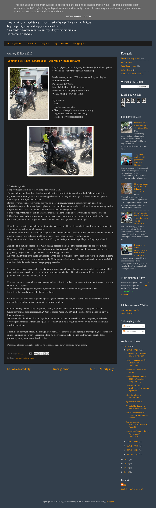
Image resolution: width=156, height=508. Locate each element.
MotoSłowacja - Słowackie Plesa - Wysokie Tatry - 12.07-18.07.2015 (141, 218)
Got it (87, 16)
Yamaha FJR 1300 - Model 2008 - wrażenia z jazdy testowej (43, 60)
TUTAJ (145, 282)
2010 (126, 346)
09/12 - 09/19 (133, 446)
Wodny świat (126, 62)
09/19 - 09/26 (133, 450)
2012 (126, 463)
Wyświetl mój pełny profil (132, 489)
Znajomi (45, 43)
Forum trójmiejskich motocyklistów (130, 311)
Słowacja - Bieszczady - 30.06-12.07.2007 (136, 354)
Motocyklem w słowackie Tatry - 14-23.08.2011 (141, 125)
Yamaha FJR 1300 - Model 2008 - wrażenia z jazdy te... (137, 388)
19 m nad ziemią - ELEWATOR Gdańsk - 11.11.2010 (141, 188)
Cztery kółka (126, 70)
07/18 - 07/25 (133, 350)
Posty (126, 326)
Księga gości (79, 43)
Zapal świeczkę (61, 43)
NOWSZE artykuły (18, 369)
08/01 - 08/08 (133, 441)
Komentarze (129, 331)
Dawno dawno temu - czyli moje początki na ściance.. (137, 415)
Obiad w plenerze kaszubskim (134, 396)
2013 (126, 468)
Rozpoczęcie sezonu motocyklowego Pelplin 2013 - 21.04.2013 (141, 250)
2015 (126, 472)
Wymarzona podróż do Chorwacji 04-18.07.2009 (136, 362)
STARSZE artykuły (102, 369)
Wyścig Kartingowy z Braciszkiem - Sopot (136, 407)
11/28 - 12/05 (133, 454)
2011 (126, 459)
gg (125, 485)
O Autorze (31, 43)
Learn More (73, 16)
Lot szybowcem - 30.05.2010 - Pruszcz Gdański (136, 424)
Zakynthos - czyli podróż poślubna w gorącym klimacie (139, 159)
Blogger (110, 501)
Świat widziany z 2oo (25, 358)
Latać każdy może (129, 66)
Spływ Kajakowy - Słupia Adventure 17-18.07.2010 (137, 433)
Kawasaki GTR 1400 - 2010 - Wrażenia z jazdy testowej (136, 379)
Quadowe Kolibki (134, 401)
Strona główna (14, 43)
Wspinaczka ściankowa (131, 73)
